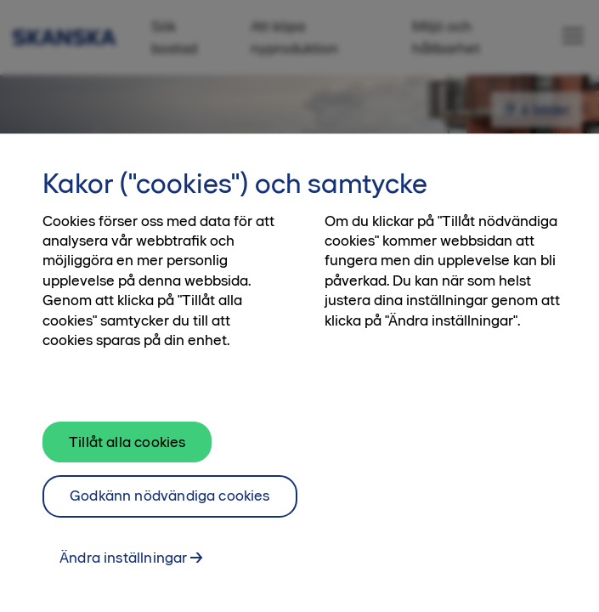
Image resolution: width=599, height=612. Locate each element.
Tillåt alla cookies (127, 449)
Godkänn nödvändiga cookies (170, 504)
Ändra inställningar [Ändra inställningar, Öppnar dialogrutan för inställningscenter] (123, 565)
